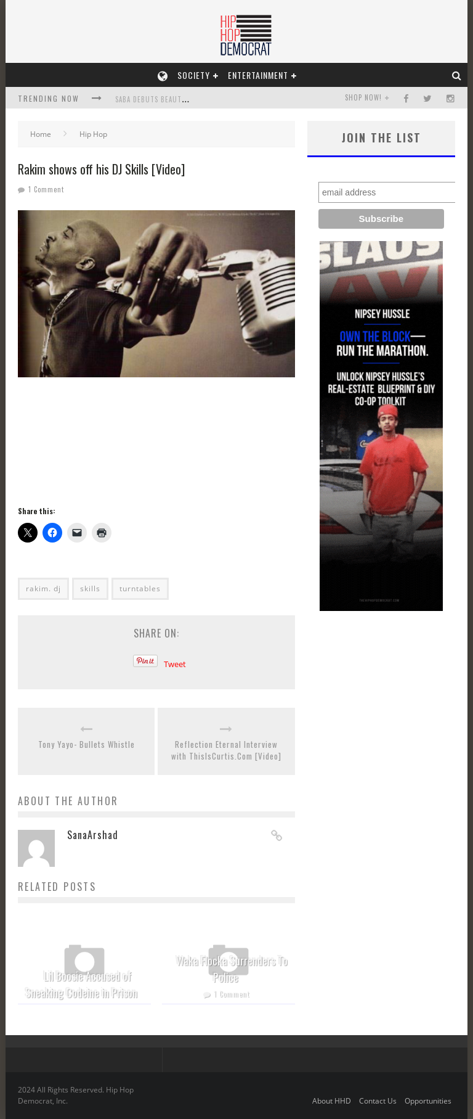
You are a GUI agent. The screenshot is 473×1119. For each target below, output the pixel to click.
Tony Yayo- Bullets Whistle (86, 744)
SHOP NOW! (363, 97)
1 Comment (46, 189)
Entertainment (258, 74)
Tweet (175, 664)
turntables (140, 588)
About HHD (331, 1101)
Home (40, 134)
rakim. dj (43, 588)
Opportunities (428, 1101)
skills (90, 588)
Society (193, 74)
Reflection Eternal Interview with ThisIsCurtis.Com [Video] (226, 751)
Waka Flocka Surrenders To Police (232, 969)
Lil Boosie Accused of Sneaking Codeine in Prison (81, 984)
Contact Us (378, 1101)
